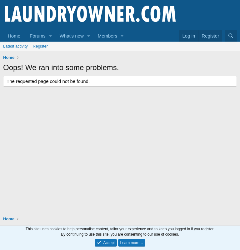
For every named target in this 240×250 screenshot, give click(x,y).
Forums (38, 35)
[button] (50, 36)
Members (108, 35)
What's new (72, 35)
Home (14, 35)
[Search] (231, 36)
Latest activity (15, 46)
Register (40, 46)
